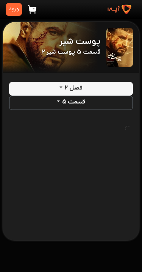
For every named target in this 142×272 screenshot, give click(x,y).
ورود (14, 9)
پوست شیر (79, 42)
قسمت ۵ (73, 102)
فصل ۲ (73, 88)
